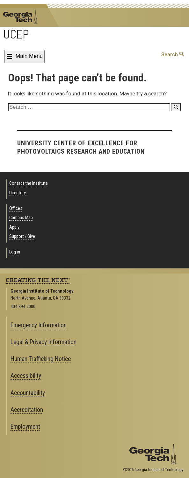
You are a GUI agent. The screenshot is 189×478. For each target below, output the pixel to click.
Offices (15, 208)
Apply (14, 227)
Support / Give (22, 236)
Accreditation (27, 409)
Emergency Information (39, 325)
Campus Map (21, 217)
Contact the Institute (28, 183)
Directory (17, 193)
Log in (14, 252)
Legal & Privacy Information (43, 342)
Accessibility (26, 375)
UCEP (16, 34)
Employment (25, 426)
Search (172, 55)
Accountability (28, 393)
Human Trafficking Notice (41, 359)
